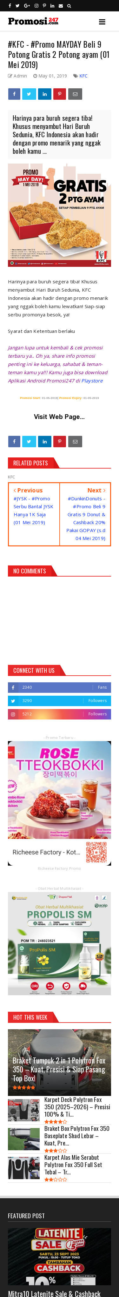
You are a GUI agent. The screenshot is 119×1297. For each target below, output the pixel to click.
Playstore (91, 380)
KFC (83, 76)
